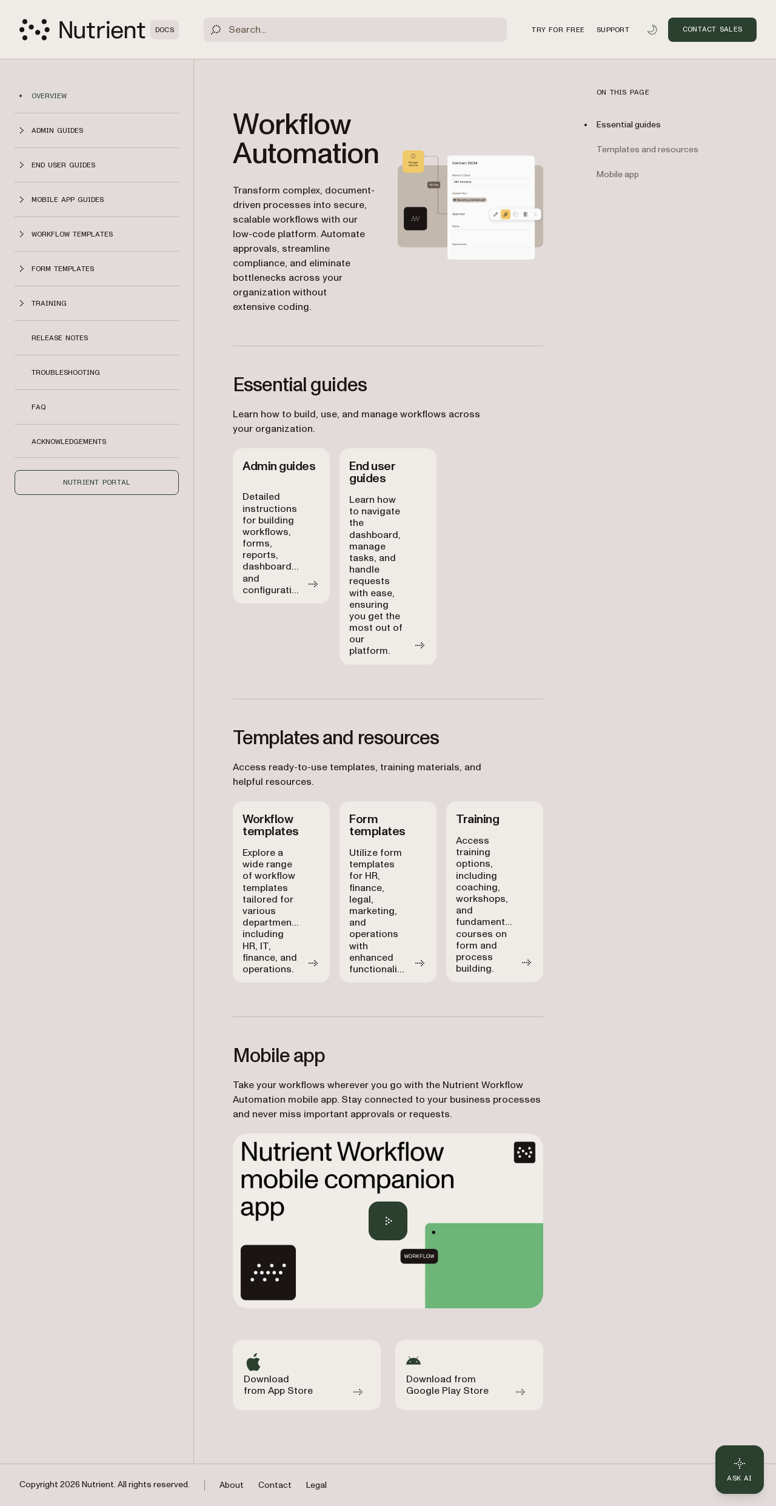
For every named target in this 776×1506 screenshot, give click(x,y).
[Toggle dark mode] (652, 30)
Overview (49, 95)
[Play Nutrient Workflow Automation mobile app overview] (388, 1221)
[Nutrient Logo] (99, 30)
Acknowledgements (69, 441)
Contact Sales (712, 29)
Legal (316, 1485)
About (231, 1485)
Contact (275, 1485)
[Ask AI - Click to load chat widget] (739, 1469)
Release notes (60, 337)
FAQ (38, 407)
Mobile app (618, 174)
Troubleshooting (66, 372)
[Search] (355, 30)
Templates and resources (647, 149)
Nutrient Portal (97, 482)
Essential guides (629, 124)
